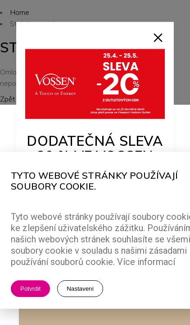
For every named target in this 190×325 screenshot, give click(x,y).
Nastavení (80, 288)
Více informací (146, 261)
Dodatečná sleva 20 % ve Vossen (95, 148)
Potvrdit (30, 288)
